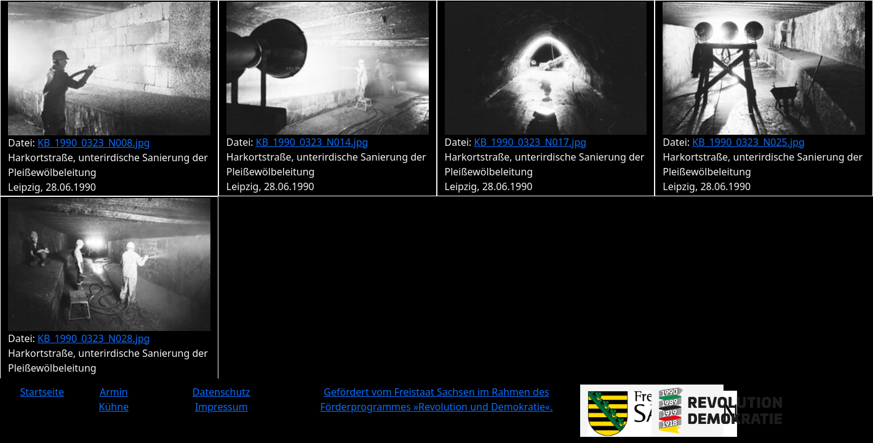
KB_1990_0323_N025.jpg (748, 142)
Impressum (221, 406)
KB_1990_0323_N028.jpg (94, 338)
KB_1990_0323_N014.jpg (312, 142)
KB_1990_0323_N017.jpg (530, 142)
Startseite (42, 392)
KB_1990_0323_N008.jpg (94, 143)
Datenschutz (221, 392)
